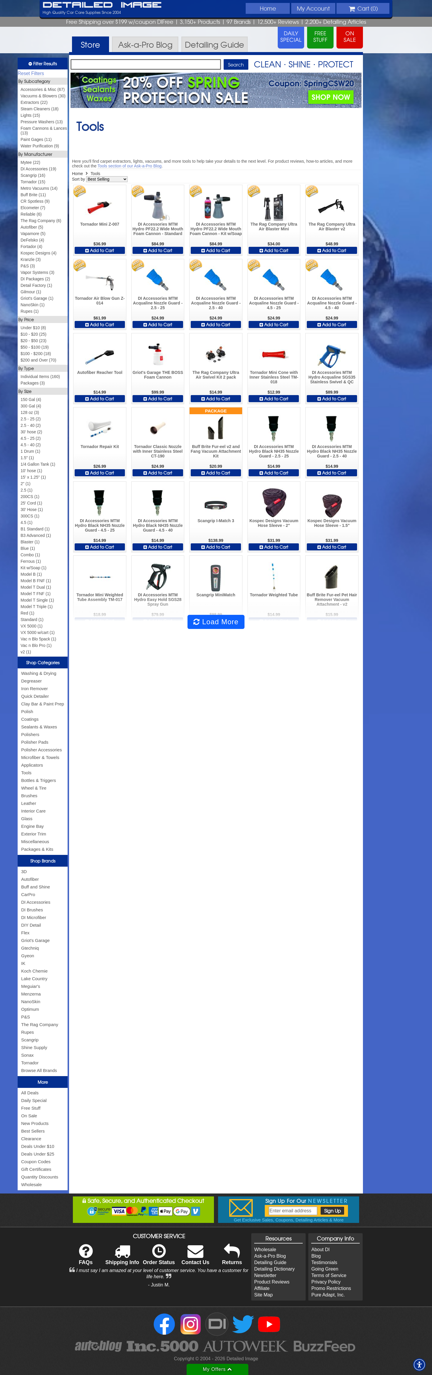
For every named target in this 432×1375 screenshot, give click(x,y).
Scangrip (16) (33, 175)
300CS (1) (30, 516)
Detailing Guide (270, 1262)
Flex (25, 932)
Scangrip (29, 1039)
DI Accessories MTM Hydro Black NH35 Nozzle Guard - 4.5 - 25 (100, 525)
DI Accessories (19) (38, 169)
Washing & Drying (38, 673)
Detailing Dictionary (274, 1268)
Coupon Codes (36, 1161)
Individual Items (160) (40, 376)
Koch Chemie (34, 970)
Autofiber (30, 879)
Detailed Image (102, 5)
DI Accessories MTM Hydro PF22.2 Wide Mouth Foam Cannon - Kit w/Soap (216, 229)
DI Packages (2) (35, 279)
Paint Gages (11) (36, 139)
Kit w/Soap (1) (33, 567)
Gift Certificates (36, 1169)
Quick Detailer (35, 696)
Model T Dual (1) (36, 587)
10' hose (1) (31, 470)
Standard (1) (32, 619)
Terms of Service (328, 1275)
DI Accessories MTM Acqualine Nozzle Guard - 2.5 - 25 (158, 303)
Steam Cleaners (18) (39, 108)
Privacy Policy (326, 1281)
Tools (26, 772)
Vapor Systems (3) (37, 272)
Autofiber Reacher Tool (100, 372)
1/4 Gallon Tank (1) (38, 464)
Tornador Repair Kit (100, 446)
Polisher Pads (34, 742)
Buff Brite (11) (33, 194)
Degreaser (31, 680)
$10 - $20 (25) (33, 334)
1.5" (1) (27, 457)
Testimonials (324, 1262)
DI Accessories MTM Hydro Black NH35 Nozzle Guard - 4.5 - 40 (158, 525)
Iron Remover (34, 688)
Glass (26, 818)
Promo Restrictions (331, 1288)
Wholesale (31, 1184)
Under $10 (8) (33, 327)
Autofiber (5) (32, 227)
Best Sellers (33, 1130)
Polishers (30, 734)
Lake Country (34, 978)
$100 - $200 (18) (36, 353)
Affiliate (261, 1288)
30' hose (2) (31, 432)
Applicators (32, 765)
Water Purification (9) (40, 146)
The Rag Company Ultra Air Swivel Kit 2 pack (215, 374)
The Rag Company (39, 1024)
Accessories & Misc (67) (43, 89)
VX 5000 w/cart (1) (38, 632)
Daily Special (34, 1100)
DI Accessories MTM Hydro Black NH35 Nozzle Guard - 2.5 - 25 (274, 451)
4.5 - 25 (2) (31, 438)
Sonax (27, 1055)
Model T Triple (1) (37, 606)
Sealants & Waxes (39, 726)
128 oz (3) (30, 412)
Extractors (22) (34, 102)
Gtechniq (30, 947)
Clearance (31, 1138)
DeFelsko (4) (32, 240)
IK (23, 963)
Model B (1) (31, 574)
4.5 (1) (26, 522)
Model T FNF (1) (36, 593)
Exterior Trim (33, 833)
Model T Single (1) (37, 600)
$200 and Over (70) (38, 360)
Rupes (27, 1032)
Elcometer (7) (33, 207)
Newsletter (265, 1275)
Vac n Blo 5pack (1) (38, 639)
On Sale (29, 1115)
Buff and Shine (35, 886)
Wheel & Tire (33, 787)
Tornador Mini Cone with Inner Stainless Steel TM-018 (274, 377)
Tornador (29, 1062)
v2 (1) (26, 652)
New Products (34, 1123)
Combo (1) (30, 554)
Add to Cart (99, 250)
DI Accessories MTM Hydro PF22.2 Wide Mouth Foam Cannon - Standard (158, 229)
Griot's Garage (35, 940)
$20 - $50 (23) (33, 340)
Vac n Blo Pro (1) (36, 645)
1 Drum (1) (30, 451)
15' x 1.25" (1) (33, 477)
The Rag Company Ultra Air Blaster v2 (332, 226)
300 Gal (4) (31, 406)
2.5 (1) (26, 490)
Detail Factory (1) (36, 285)
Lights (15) (30, 115)
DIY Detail (31, 925)
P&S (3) (28, 266)
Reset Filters (31, 73)
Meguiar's (30, 986)
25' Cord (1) (31, 503)
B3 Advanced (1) (36, 535)
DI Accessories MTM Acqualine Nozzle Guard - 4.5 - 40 (332, 303)
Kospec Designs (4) (38, 253)
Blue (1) (28, 548)
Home (268, 8)
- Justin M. (159, 1284)
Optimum (30, 1009)
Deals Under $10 (37, 1146)
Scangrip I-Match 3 (215, 520)
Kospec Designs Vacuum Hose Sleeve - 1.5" (331, 523)
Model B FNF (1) (36, 580)
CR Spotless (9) (35, 201)
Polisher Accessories (41, 749)
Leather (28, 803)
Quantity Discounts (39, 1176)
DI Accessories (35, 902)
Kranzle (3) (31, 259)
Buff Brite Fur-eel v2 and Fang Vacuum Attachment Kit (216, 451)
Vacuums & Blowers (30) (43, 96)
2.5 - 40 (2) (31, 425)
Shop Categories (42, 662)
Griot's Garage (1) (37, 298)
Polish (27, 711)
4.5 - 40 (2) (31, 444)
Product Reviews (271, 1281)
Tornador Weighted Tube (274, 594)
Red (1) (27, 613)
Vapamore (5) (33, 233)
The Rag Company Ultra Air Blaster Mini (274, 226)
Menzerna (31, 993)
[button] (419, 1364)
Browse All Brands (39, 1070)
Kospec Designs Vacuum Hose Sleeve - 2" (274, 523)
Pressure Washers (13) (42, 121)
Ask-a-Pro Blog (270, 1256)
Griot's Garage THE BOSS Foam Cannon (158, 374)
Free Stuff (31, 1108)
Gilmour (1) (31, 291)
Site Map (263, 1294)
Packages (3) (33, 383)
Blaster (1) (30, 542)
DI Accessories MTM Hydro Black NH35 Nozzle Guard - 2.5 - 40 (332, 451)
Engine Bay (32, 826)
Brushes (29, 795)
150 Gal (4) (31, 399)
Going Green (324, 1268)
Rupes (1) (29, 311)
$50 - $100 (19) (35, 347)
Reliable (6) (31, 214)
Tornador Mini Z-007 (99, 224)
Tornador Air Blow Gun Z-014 (100, 300)
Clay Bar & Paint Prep (42, 703)
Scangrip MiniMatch (215, 594)
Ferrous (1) (31, 561)
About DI (320, 1249)
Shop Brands (42, 861)
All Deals (29, 1092)
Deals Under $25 (37, 1153)
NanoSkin (30, 1001)
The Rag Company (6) (41, 220)
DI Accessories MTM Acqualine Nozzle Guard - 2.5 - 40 (216, 303)
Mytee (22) (30, 162)
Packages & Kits (37, 849)
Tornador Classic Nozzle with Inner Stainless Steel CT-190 (158, 451)
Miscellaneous (35, 841)
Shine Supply (34, 1047)
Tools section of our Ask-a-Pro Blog (130, 166)
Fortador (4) (31, 246)
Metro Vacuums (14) (39, 188)
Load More (215, 622)
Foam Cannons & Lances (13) (44, 130)
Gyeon (27, 955)
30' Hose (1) (32, 509)
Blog (316, 1256)
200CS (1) (30, 496)
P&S (25, 1016)
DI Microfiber (33, 917)
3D (24, 871)
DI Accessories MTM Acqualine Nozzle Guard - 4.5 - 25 (274, 303)
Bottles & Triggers (38, 780)
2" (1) (26, 483)
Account (313, 8)
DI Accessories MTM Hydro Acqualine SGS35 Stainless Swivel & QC (332, 377)
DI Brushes (32, 909)
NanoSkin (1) (33, 304)
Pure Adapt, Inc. (328, 1294)
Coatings (29, 719)
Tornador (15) (33, 181)
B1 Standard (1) (35, 529)
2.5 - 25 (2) (31, 419)
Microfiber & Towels (40, 757)
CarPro (28, 894)
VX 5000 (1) (32, 626)
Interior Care (33, 810)
